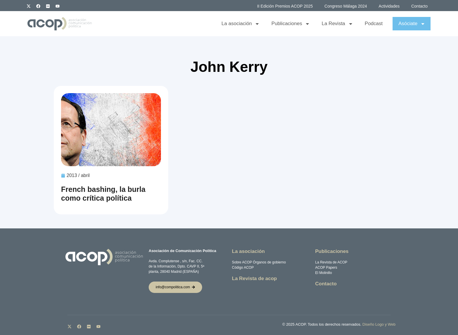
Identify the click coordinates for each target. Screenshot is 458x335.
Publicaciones (290, 23)
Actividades (389, 6)
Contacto (419, 6)
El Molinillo (323, 273)
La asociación (240, 23)
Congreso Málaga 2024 (346, 6)
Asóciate (411, 23)
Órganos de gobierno (269, 262)
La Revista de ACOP (331, 262)
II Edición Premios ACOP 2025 (285, 6)
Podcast (374, 23)
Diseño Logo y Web (378, 324)
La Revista (337, 23)
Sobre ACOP (242, 262)
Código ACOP (243, 267)
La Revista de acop (254, 278)
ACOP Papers (326, 267)
